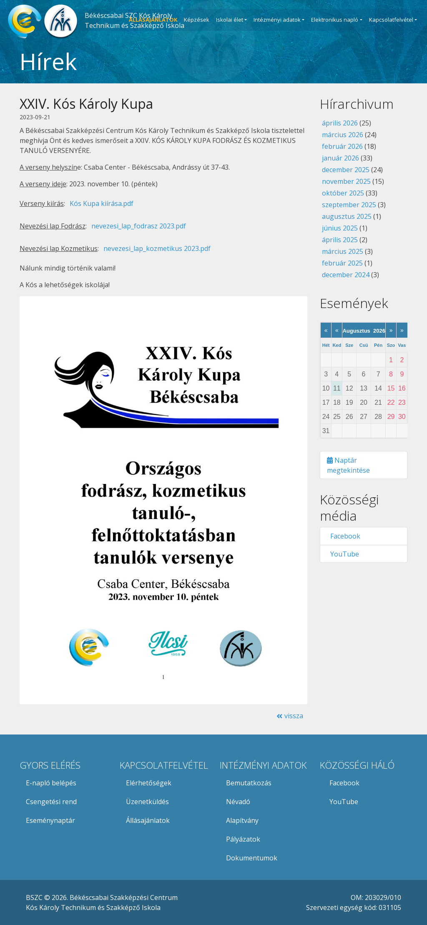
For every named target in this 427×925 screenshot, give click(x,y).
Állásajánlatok (148, 820)
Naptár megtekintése (348, 465)
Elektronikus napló (334, 19)
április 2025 (340, 239)
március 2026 (342, 134)
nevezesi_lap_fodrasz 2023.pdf (138, 226)
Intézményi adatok (277, 19)
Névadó (238, 801)
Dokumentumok (251, 857)
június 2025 (340, 228)
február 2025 (342, 263)
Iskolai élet (229, 19)
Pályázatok (243, 839)
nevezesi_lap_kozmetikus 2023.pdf (157, 248)
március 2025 (342, 251)
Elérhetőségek (148, 782)
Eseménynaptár (50, 820)
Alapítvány (242, 820)
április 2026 (340, 123)
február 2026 (342, 146)
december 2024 (345, 274)
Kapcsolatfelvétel (391, 19)
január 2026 (340, 158)
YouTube (343, 554)
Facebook (343, 536)
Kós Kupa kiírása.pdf (101, 203)
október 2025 (343, 193)
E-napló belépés (51, 782)
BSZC (34, 897)
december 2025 (345, 169)
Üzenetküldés (147, 801)
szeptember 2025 (349, 204)
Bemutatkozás (248, 782)
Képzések (196, 19)
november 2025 (346, 181)
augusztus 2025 (347, 216)
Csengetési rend (51, 801)
